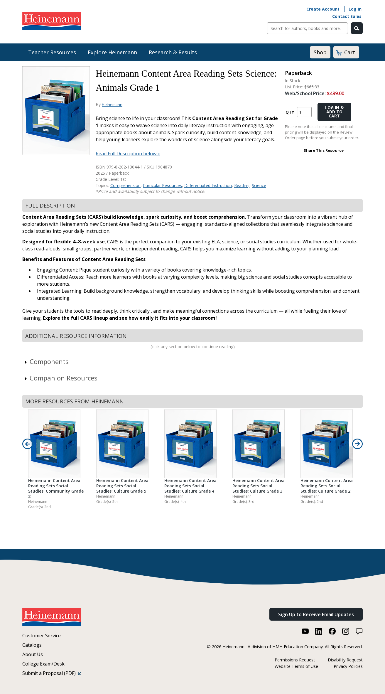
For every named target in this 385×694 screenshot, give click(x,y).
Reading (241, 185)
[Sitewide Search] (307, 28)
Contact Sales (347, 16)
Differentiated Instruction (208, 185)
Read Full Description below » (128, 153)
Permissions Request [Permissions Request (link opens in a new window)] (295, 660)
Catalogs (32, 645)
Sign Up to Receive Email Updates (316, 614)
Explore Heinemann (112, 52)
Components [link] (46, 361)
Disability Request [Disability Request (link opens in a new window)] (345, 660)
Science (259, 185)
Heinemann (112, 104)
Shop (320, 52)
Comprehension (125, 185)
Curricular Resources (162, 185)
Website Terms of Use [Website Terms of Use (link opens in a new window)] (296, 666)
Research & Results (173, 52)
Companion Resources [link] (60, 377)
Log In (355, 9)
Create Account (323, 9)
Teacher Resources (52, 52)
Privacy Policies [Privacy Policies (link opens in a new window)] (348, 666)
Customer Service (41, 635)
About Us (32, 654)
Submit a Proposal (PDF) (51, 673)
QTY (290, 112)
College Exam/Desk (43, 664)
